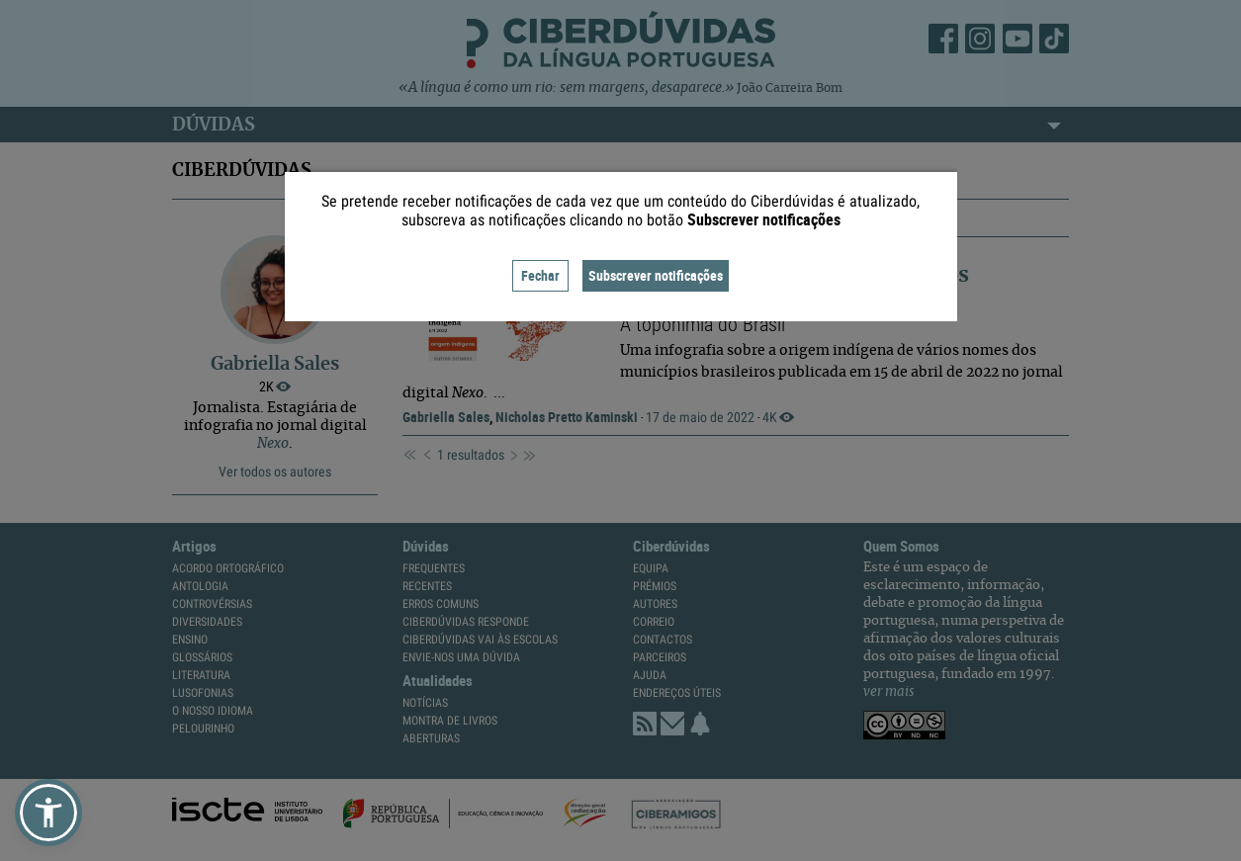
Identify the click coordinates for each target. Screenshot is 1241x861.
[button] (48, 812)
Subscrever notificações (655, 275)
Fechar (540, 275)
